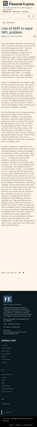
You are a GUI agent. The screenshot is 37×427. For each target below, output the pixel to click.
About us (11, 425)
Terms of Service (27, 425)
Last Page (4, 362)
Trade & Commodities (8, 389)
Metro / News (5, 351)
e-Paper (16, 11)
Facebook (8, 412)
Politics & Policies (6, 348)
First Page (4, 345)
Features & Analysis (7, 391)
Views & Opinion (6, 354)
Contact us (18, 425)
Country (4, 377)
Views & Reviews (6, 359)
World (3, 380)
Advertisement (6, 404)
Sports (3, 383)
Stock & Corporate (7, 374)
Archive (25, 11)
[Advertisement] (18, 248)
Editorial (4, 357)
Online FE (7, 11)
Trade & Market (6, 386)
